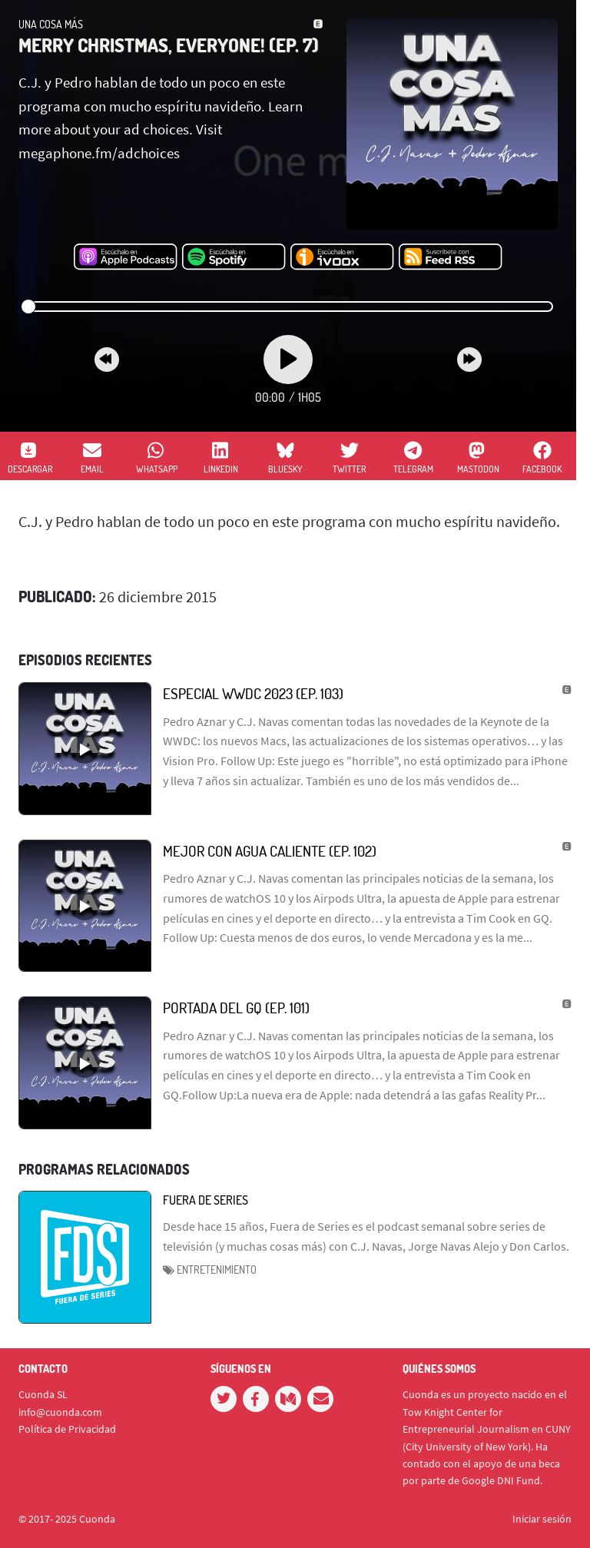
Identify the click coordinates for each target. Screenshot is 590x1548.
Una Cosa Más (50, 24)
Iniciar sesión (542, 1519)
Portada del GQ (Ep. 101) (236, 1007)
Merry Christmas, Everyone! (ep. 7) (168, 45)
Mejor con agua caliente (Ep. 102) (269, 850)
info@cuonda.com (60, 1412)
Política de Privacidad (67, 1429)
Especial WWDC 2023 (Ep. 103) (253, 693)
